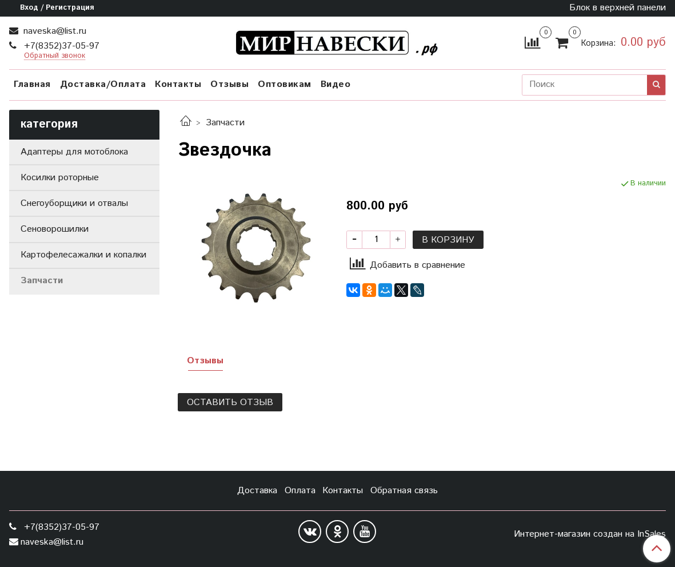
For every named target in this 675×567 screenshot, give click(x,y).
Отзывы (229, 84)
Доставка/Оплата (103, 84)
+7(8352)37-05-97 (60, 46)
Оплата (300, 490)
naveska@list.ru (53, 31)
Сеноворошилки (55, 229)
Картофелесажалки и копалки (83, 254)
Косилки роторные (60, 177)
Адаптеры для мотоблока (74, 151)
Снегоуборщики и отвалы (74, 203)
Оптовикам (284, 84)
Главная (32, 84)
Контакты (178, 84)
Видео (336, 84)
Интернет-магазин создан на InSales (590, 534)
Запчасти (225, 122)
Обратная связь (404, 490)
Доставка (257, 490)
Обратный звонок (54, 56)
